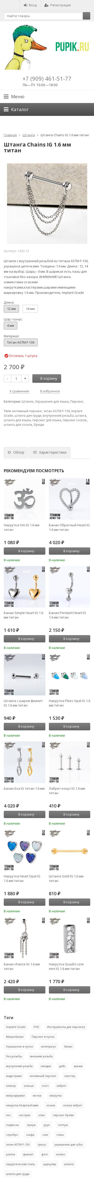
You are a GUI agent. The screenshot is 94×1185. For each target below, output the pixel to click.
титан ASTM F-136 (56, 411)
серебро (12, 1134)
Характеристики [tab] (49, 452)
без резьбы (14, 1056)
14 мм (30, 308)
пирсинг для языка (46, 420)
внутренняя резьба (58, 415)
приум (31, 1125)
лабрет (61, 1085)
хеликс (60, 1154)
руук (47, 1125)
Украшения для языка (52, 401)
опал (41, 1115)
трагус (42, 1144)
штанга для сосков (18, 424)
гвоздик (46, 1066)
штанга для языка (17, 420)
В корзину (46, 378)
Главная (10, 135)
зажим (78, 1066)
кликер (11, 1085)
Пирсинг (76, 401)
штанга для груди (28, 415)
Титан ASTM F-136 (20, 342)
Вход (30, 5)
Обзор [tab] (16, 452)
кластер (69, 1076)
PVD (36, 1027)
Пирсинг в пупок (43, 1036)
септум (63, 1125)
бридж (39, 424)
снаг (45, 1134)
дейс (62, 1066)
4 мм (10, 325)
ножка (50, 1105)
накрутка (55, 1095)
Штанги (29, 135)
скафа (30, 1134)
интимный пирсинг (27, 411)
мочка (37, 1095)
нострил (24, 1115)
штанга (80, 415)
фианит (28, 1154)
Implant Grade (16, 1027)
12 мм (11, 308)
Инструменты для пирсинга (66, 1027)
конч (45, 1085)
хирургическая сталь (20, 1164)
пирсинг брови (63, 1115)
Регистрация (57, 5)
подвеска (12, 1125)
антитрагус (48, 1046)
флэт (44, 1154)
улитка (10, 1154)
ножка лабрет (72, 1105)
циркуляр (49, 1164)
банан (68, 1046)
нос (8, 1115)
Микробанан (15, 1036)
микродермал (15, 1095)
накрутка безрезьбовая (22, 1105)
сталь (60, 1134)
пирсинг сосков (75, 420)
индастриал (14, 1076)
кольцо (29, 1085)
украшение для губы (68, 1144)
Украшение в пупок (19, 1046)
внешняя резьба (41, 1056)
